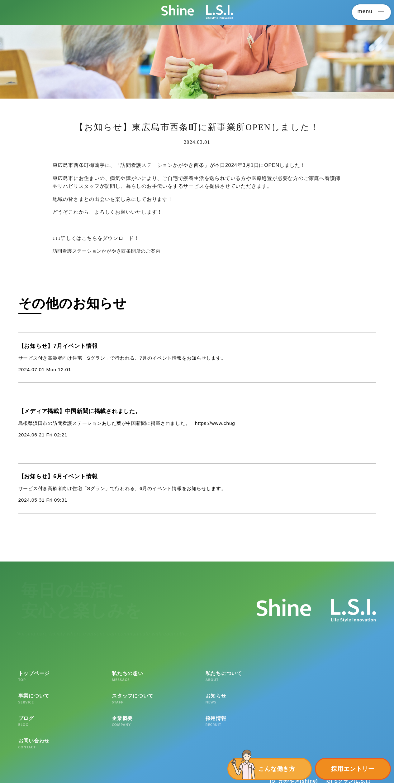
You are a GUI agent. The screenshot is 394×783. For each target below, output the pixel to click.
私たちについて (197, 682)
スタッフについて (340, 682)
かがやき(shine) (298, 745)
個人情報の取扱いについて (87, 770)
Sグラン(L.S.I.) (352, 745)
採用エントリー (352, 769)
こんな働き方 (276, 769)
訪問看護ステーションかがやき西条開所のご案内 (110, 251)
